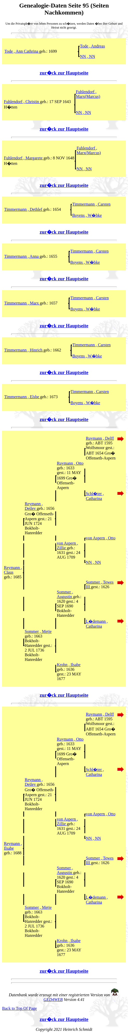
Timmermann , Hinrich (23, 350)
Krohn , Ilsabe (68, 664)
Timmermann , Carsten (91, 204)
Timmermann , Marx (22, 303)
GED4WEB (53, 999)
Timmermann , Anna (22, 256)
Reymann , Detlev (34, 506)
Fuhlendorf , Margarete (24, 158)
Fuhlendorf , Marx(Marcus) (88, 94)
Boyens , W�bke (87, 215)
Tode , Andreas (92, 46)
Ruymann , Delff (100, 438)
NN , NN (87, 56)
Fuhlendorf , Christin (22, 101)
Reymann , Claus (13, 569)
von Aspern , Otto (101, 538)
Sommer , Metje (38, 631)
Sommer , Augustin (65, 594)
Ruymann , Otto (70, 463)
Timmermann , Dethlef (23, 209)
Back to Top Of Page (19, 1008)
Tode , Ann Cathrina (21, 51)
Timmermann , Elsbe (22, 397)
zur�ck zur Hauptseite (64, 73)
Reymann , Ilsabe (13, 845)
